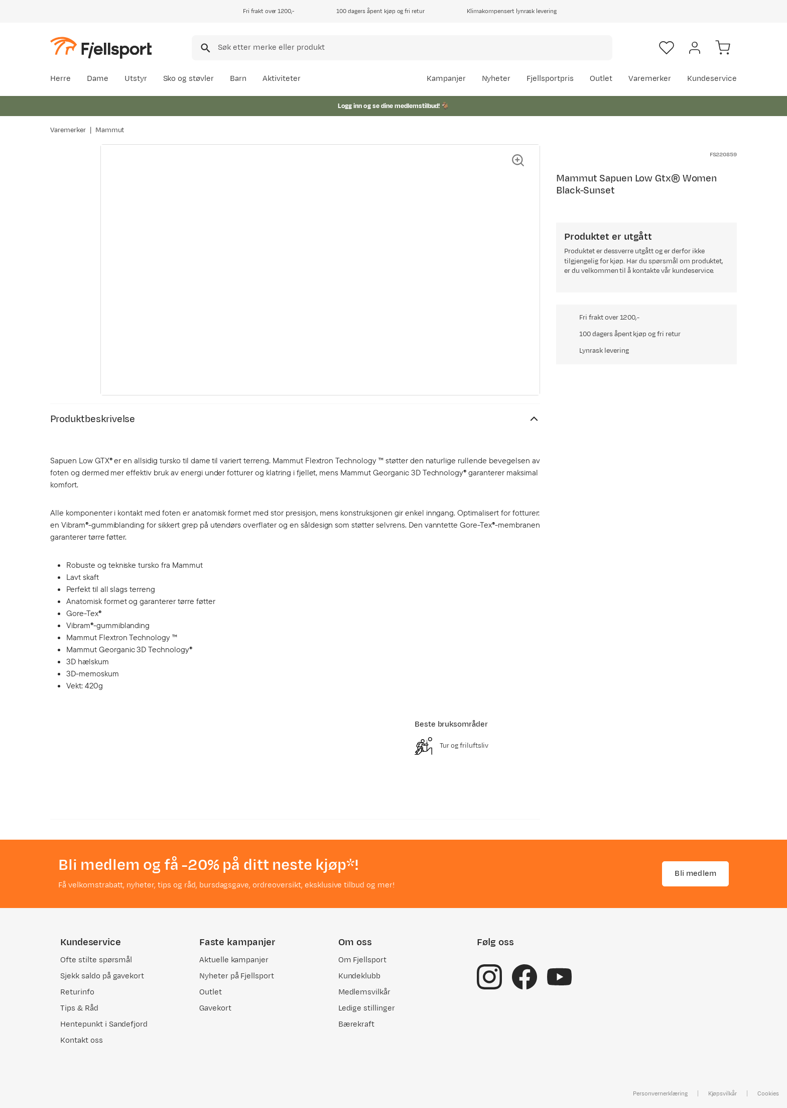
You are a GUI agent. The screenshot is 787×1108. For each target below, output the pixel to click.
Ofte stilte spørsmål (96, 960)
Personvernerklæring (660, 1093)
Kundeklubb (359, 976)
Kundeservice (712, 78)
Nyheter (496, 78)
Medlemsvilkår (364, 992)
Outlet (601, 78)
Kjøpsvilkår (722, 1093)
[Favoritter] (667, 48)
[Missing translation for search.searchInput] (204, 48)
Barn (238, 78)
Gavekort (215, 1008)
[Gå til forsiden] (101, 47)
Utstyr (135, 78)
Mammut (109, 130)
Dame (97, 78)
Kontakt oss (81, 1040)
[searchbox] (414, 47)
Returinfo (77, 992)
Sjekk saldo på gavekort (102, 976)
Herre (60, 78)
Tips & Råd (79, 1008)
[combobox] (402, 47)
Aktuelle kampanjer (234, 960)
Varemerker (650, 78)
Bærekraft (356, 1024)
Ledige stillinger (366, 1008)
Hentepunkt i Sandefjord (104, 1024)
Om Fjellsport (362, 960)
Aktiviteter (282, 78)
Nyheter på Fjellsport (236, 976)
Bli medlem (695, 873)
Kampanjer (446, 78)
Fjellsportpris (550, 78)
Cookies (768, 1093)
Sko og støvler (188, 78)
